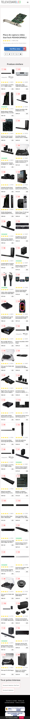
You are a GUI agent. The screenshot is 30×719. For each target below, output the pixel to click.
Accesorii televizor (8, 690)
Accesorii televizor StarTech (11, 685)
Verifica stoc (18, 49)
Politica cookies (20, 702)
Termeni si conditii (11, 701)
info (13, 89)
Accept (22, 717)
